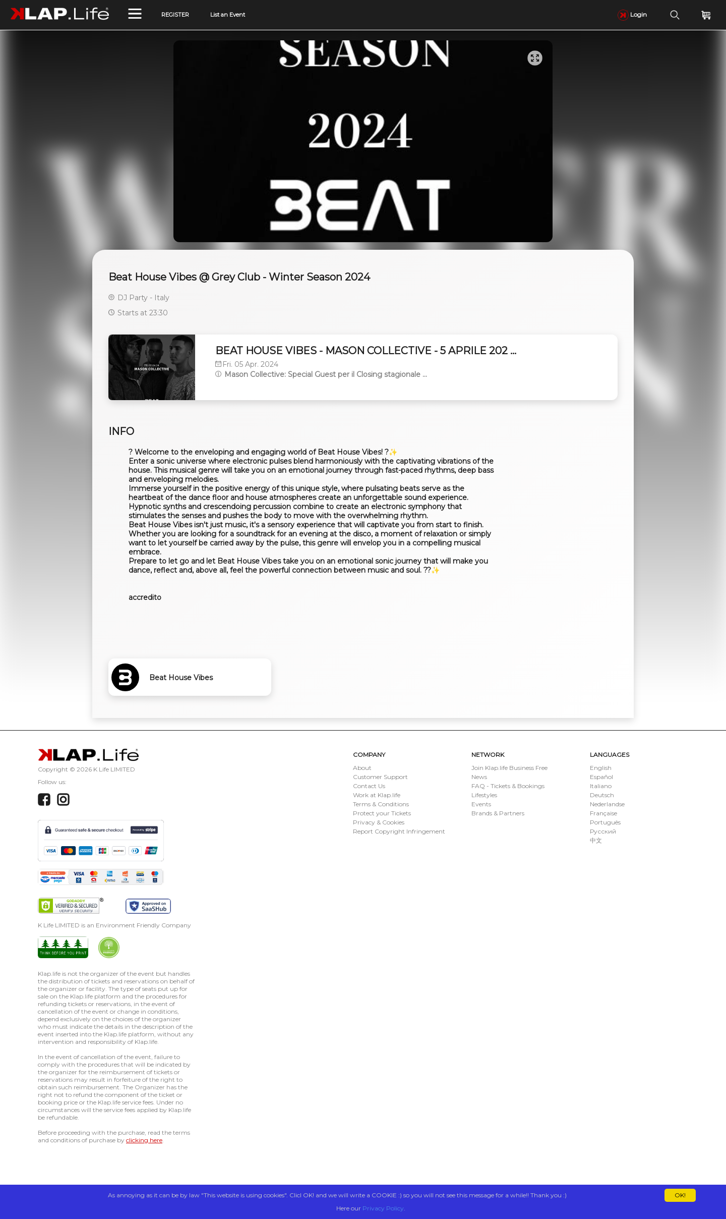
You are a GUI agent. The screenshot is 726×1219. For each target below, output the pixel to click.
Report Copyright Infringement (399, 831)
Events (481, 804)
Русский (603, 831)
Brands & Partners (497, 813)
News (479, 777)
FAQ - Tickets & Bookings (507, 786)
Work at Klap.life (376, 795)
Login (632, 14)
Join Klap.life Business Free (509, 767)
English (601, 767)
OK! (680, 1195)
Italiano (601, 786)
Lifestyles (484, 795)
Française (603, 813)
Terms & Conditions (381, 804)
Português (605, 822)
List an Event (227, 14)
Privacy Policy (383, 1208)
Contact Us (369, 786)
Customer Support (380, 777)
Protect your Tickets (382, 813)
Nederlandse (607, 804)
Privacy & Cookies (378, 822)
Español (601, 777)
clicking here (144, 1140)
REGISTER (175, 14)
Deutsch (602, 795)
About (362, 767)
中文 (596, 840)
